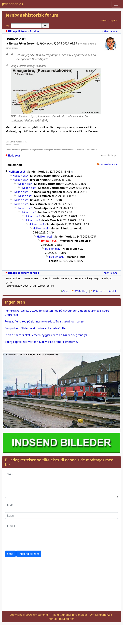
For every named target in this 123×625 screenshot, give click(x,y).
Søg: (8, 25)
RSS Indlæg (80, 291)
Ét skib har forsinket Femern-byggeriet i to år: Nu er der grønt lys (46, 335)
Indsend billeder (29, 554)
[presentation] (30, 539)
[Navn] (61, 515)
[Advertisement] (61, 584)
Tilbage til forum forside (23, 31)
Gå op (65, 291)
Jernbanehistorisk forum (32, 15)
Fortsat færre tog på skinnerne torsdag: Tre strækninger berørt (44, 321)
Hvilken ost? (17, 171)
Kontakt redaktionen (62, 619)
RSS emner (99, 291)
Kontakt (112, 291)
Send (10, 554)
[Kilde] (61, 505)
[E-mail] (61, 526)
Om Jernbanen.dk (101, 615)
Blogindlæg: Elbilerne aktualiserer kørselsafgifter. (36, 328)
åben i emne (110, 31)
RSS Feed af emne (108, 164)
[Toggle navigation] (116, 4)
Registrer (113, 20)
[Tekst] (61, 484)
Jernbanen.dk (12, 4)
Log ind (103, 20)
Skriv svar (14, 155)
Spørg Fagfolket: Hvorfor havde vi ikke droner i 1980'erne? (41, 342)
